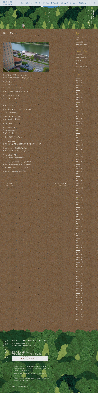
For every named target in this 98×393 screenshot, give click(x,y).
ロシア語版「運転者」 (82, 66)
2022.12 (78, 176)
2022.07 (78, 188)
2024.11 (78, 121)
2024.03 (78, 140)
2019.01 (78, 288)
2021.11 (78, 207)
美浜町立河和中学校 (81, 57)
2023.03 (78, 168)
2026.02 (78, 85)
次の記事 (61, 183)
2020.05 (78, 250)
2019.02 (78, 285)
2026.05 (78, 78)
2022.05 (78, 192)
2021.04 (78, 223)
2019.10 (78, 266)
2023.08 (78, 157)
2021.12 (78, 204)
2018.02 (78, 314)
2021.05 (78, 221)
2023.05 (78, 164)
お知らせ (78, 37)
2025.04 (78, 109)
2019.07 (78, 274)
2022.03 (78, 197)
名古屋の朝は (79, 54)
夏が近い (78, 60)
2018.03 (78, 312)
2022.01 (78, 202)
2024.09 (78, 125)
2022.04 (78, 195)
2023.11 (78, 149)
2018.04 (78, 309)
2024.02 (78, 142)
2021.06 (78, 219)
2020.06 (78, 247)
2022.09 (78, 183)
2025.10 (78, 94)
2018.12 (78, 290)
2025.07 (78, 102)
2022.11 (78, 178)
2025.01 (78, 116)
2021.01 (78, 231)
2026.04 (78, 80)
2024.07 (78, 130)
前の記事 (9, 183)
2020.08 (78, 242)
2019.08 (78, 271)
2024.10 (78, 123)
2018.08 (78, 300)
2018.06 (78, 305)
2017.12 (78, 319)
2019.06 (78, 276)
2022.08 (78, 185)
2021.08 (78, 214)
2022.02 (78, 199)
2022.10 (78, 180)
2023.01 (78, 173)
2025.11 (78, 92)
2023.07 (78, 159)
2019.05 (78, 278)
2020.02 (78, 257)
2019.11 (78, 264)
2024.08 (78, 128)
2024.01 (78, 145)
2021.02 (78, 228)
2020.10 (78, 238)
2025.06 (78, 104)
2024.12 (78, 118)
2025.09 (78, 97)
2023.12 (78, 147)
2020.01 (78, 259)
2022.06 (78, 190)
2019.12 (78, 262)
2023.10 (78, 152)
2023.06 (78, 161)
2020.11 (78, 235)
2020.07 (78, 245)
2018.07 (78, 302)
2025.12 (78, 90)
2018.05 (78, 307)
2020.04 (78, 252)
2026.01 (78, 87)
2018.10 (78, 295)
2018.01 (78, 317)
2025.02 (78, 114)
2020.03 (78, 254)
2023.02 (78, 171)
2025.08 (78, 99)
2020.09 (78, 240)
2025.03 (78, 111)
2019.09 (78, 269)
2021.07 (78, 216)
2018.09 (78, 297)
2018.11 (78, 293)
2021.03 (78, 226)
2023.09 (78, 154)
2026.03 (78, 82)
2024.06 (78, 133)
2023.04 (78, 166)
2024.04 (78, 137)
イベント (78, 39)
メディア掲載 (79, 42)
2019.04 (78, 281)
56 (76, 63)
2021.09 (78, 211)
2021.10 (78, 209)
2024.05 (78, 135)
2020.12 (78, 233)
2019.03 (78, 283)
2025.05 (78, 106)
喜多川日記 (79, 44)
